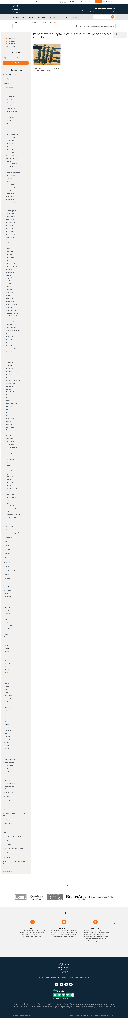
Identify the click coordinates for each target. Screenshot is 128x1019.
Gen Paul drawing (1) (44, 1004)
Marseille (7, 780)
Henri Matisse (9, 254)
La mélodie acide (9, 762)
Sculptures (7, 83)
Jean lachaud (10, 301)
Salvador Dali (9, 500)
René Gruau (9, 482)
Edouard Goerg (10, 187)
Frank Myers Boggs (11, 202)
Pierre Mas (9, 462)
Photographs (8, 537)
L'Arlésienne (7, 771)
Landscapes (7, 596)
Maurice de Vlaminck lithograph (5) (50, 1006)
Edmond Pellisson (11, 184)
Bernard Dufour (10, 146)
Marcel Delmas (10, 386)
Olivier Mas (9, 436)
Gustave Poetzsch (11, 240)
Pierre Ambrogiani (11, 456)
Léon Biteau (9, 374)
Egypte (6, 768)
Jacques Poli (9, 275)
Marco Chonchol (10, 392)
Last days (11, 36)
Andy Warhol (8, 736)
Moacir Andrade (10, 430)
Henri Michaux (10, 257)
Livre (5, 583)
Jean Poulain (9, 295)
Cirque (6, 710)
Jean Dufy (8, 284)
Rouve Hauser (10, 494)
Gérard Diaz (9, 246)
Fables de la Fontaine (10, 783)
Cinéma (6, 686)
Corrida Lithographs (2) (64, 1009)
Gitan (5, 789)
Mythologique (8, 619)
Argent (6, 681)
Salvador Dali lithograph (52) (38, 1003)
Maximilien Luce (10, 415)
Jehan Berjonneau (11, 327)
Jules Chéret (9, 339)
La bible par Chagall (10, 786)
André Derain (9, 120)
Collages (7, 554)
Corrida (6, 651)
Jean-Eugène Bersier (12, 316)
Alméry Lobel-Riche (11, 108)
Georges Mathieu (11, 231)
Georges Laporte (11, 228)
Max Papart (9, 412)
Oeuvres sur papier (9, 570)
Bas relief (7, 579)
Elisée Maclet (9, 190)
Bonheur (6, 748)
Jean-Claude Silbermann (13, 310)
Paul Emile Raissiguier (12, 447)
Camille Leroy (10, 155)
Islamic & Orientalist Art (9, 853)
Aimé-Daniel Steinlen (12, 94)
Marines (6, 610)
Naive (6, 660)
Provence (7, 628)
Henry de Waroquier (11, 263)
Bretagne (7, 643)
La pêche (7, 745)
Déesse (8, 181)
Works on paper (47, 22)
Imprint (76, 977)
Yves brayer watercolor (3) (19, 1006)
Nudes (6, 599)
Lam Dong (9, 351)
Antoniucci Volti (10, 137)
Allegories (7, 613)
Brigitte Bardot (8, 625)
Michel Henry (9, 424)
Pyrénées (7, 716)
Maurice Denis (10, 406)
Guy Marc (8, 243)
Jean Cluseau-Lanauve (12, 281)
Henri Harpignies (10, 251)
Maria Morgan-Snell (11, 395)
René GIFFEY (9, 476)
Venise (6, 637)
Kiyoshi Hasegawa (11, 348)
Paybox (105, 1016)
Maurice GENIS (10, 409)
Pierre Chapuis (10, 459)
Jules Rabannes (10, 345)
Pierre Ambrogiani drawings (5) (89, 1004)
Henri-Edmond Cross (12, 260)
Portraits (6, 593)
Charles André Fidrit (11, 164)
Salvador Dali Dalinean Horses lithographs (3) (98, 1007)
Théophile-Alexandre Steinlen (14, 514)
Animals (6, 602)
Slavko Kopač (10, 506)
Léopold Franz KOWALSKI (13, 380)
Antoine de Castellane (12, 135)
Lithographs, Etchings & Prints (12, 533)
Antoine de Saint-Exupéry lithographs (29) (28, 1007)
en (106, 2)
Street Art (6, 805)
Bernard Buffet (10, 143)
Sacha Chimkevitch (11, 497)
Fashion (6, 672)
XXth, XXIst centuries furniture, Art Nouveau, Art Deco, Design (15, 814)
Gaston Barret (10, 213)
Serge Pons (9, 503)
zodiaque (7, 692)
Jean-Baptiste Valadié (12, 304)
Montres (6, 666)
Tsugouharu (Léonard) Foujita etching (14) (87, 1003)
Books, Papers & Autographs (11, 828)
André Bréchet (10, 114)
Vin (5, 704)
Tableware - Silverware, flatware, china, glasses (14, 862)
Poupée (6, 713)
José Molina (9, 333)
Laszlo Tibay (9, 354)
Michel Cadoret (10, 418)
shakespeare (8, 730)
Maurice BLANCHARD (11, 403)
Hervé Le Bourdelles (12, 266)
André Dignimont (10, 123)
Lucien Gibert (10, 368)
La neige (6, 683)
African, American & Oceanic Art (12, 836)
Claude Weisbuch (11, 170)
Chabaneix (9, 161)
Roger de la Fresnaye (12, 488)
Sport (6, 634)
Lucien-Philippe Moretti (12, 371)
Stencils (6, 558)
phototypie (7, 574)
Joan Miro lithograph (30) (105, 1003)
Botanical (7, 663)
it (111, 2)
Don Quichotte (8, 757)
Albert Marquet (10, 102)
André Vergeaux (10, 132)
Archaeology (6, 857)
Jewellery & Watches (9, 844)
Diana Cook (9, 178)
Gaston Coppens (10, 219)
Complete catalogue (22, 22)
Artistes (6, 742)
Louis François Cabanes (12, 360)
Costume (7, 751)
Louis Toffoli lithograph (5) (66, 1006)
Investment (12, 43)
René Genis (9, 479)
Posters (6, 541)
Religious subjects (9, 605)
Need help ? (47, 977)
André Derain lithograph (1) (62, 1007)
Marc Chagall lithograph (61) (34, 1006)
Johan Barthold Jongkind (13, 330)
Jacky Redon (9, 269)
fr (104, 2)
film (5, 654)
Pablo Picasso (10, 441)
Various (5, 867)
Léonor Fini (9, 377)
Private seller (54, 977)
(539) (18, 1003)
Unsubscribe (70, 977)
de (109, 2)
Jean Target (9, 298)
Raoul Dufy (9, 468)
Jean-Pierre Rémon (11, 324)
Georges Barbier (10, 222)
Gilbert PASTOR (10, 237)
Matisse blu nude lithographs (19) (78, 1007)
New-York (7, 724)
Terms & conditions (84, 977)
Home (14, 22)
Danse (6, 675)
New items (12, 38)
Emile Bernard (10, 193)
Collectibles (6, 840)
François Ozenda (10, 208)
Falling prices (12, 46)
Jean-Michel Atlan (11, 322)
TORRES (8, 512)
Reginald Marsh (10, 474)
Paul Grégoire (10, 453)
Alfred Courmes (10, 105)
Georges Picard (10, 234)
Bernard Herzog (10, 149)
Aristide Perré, (10, 140)
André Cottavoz (10, 117)
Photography (7, 801)
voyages (6, 774)
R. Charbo (8, 465)
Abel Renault (9, 91)
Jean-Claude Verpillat (12, 313)
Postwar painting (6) (25, 1003)
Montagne (7, 648)
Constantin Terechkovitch (13, 173)
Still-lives (7, 607)
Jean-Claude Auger (11, 307)
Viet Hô (8, 520)
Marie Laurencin (10, 398)
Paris (5, 631)
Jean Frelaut (9, 289)
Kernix (114, 1016)
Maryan (8, 400)
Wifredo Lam (9, 526)
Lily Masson (9, 357)
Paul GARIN (9, 450)
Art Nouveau (7, 590)
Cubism (6, 622)
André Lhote (9, 129)
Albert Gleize (9, 99)
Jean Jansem (9, 292)
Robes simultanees (9, 759)
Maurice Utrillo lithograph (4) (108, 1006)
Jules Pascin (9, 342)
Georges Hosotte (11, 225)
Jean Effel (8, 286)
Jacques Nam (10, 272)
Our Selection (13, 41)
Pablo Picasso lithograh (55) (69, 1003)
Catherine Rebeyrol (11, 158)
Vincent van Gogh (9, 765)
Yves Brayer (9, 529)
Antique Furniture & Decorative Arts (13, 848)
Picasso (6, 727)
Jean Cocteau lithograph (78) (24, 1004)
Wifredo (8, 523)
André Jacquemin (11, 126)
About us (40, 977)
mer (5, 733)
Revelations (6, 796)
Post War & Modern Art (35, 22)
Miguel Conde (10, 427)
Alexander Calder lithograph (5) (47, 1007)
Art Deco (6, 657)
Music (6, 678)
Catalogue (7, 566)
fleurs (6, 689)
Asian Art (5, 832)
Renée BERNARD (10, 485)
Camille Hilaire (10, 152)
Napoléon (7, 640)
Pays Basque (8, 739)
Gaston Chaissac (10, 216)
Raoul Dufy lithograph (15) (79, 1006)
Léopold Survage (11, 383)
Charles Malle (10, 167)
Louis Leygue (9, 365)
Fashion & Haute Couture (10, 823)
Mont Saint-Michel (9, 695)
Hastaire (8, 248)
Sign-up (91, 2)
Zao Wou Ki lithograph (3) (93, 1006)
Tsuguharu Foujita (11, 517)
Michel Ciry (9, 421)
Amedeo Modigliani (11, 111)
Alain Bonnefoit (10, 97)
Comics (5, 809)
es (113, 2)
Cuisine (6, 719)
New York (7, 669)
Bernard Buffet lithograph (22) (73, 1004)
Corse (6, 645)
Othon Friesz (9, 438)
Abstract (6, 616)
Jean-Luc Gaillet (10, 319)
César (6, 754)
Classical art (6, 819)
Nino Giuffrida (9, 433)
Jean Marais (7, 777)
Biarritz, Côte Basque (10, 698)
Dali (5, 721)
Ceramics (7, 549)
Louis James (9, 362)
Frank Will (8, 205)
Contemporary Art (8, 792)
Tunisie (6, 701)
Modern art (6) (35, 1004)
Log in (98, 2)
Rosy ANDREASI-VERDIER (13, 491)
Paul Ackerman (10, 444)
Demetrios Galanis (11, 175)
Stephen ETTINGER (11, 509)
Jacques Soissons (11, 278)
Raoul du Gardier (11, 471)
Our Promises (62, 977)
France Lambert (10, 196)
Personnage (7, 707)
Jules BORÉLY (10, 336)
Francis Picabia (10, 199)
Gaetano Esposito (11, 211)
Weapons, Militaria (8, 871)
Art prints (7, 562)
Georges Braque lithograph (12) (54, 1003)
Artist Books (7, 545)
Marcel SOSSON (10, 389)
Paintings (7, 79)
